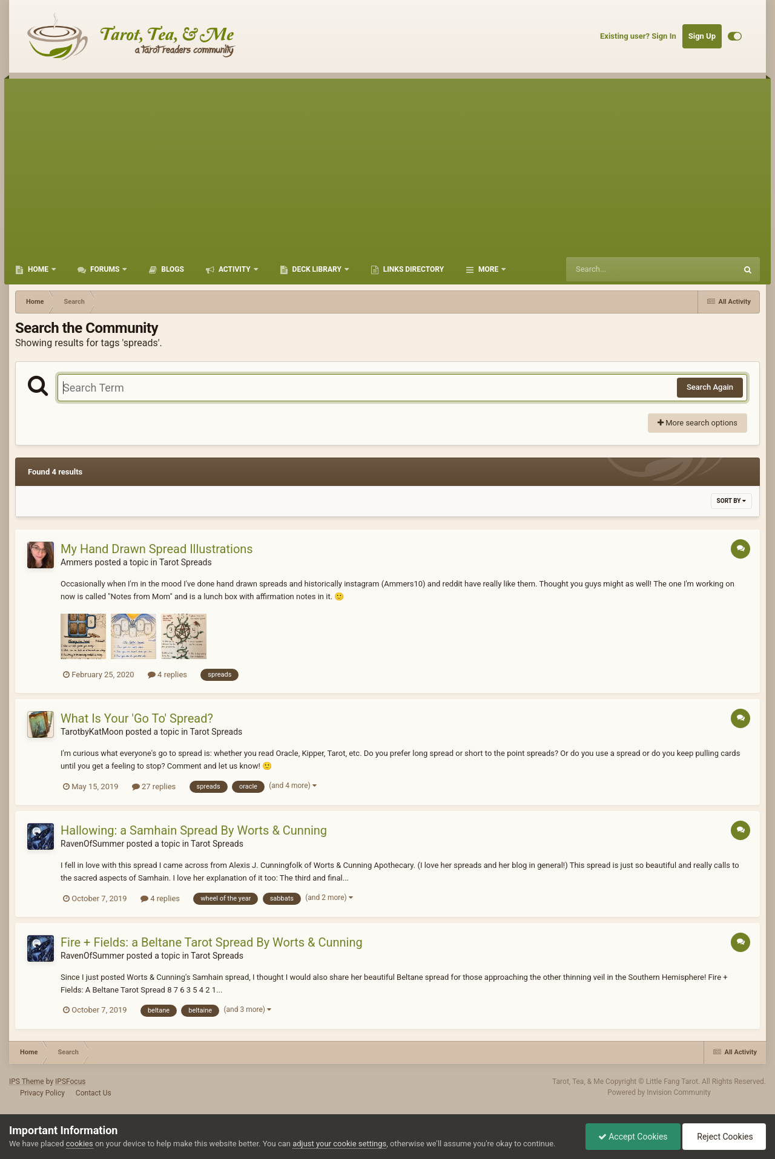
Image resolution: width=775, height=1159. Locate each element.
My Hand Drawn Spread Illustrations (157, 549)
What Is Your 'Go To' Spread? (137, 718)
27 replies (154, 786)
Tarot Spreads (185, 562)
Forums (104, 269)
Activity (234, 269)
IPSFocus (70, 1081)
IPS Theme (26, 1081)
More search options (697, 422)
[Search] (620, 269)
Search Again (710, 387)
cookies (79, 1143)
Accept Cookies (633, 1136)
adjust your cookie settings (339, 1143)
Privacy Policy (42, 1093)
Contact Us (93, 1093)
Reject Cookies (724, 1136)
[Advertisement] (387, 163)
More (488, 269)
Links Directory (412, 269)
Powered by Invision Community (659, 1092)
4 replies (167, 674)
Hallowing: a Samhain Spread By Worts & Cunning (194, 830)
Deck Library (317, 269)
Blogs (171, 269)
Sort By (731, 500)
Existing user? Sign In (638, 36)
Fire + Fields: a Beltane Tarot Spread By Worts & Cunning (212, 942)
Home (38, 269)
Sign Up (702, 36)
